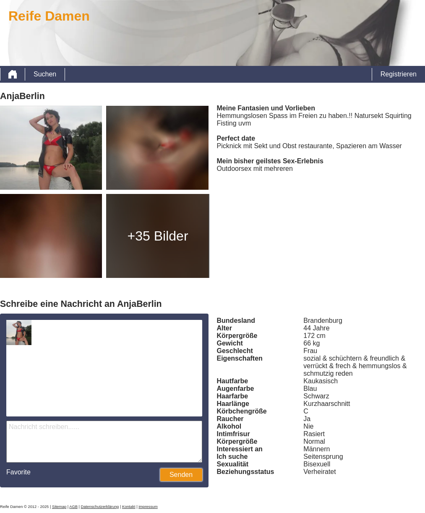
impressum (148, 507)
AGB (73, 507)
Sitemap (59, 507)
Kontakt (129, 507)
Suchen (45, 74)
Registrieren (399, 74)
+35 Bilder (158, 235)
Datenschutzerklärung (100, 507)
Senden (181, 474)
